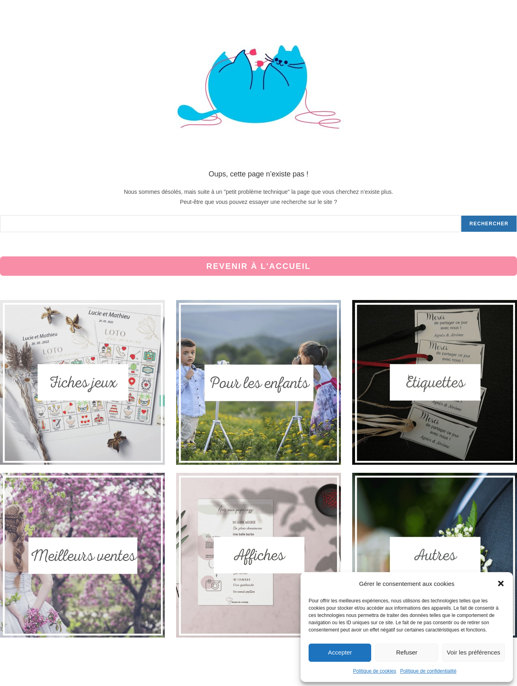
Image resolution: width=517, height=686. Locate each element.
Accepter (340, 652)
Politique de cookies (374, 671)
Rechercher (489, 224)
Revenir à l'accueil (258, 266)
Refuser (407, 652)
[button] (501, 583)
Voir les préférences (473, 652)
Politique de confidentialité (428, 671)
